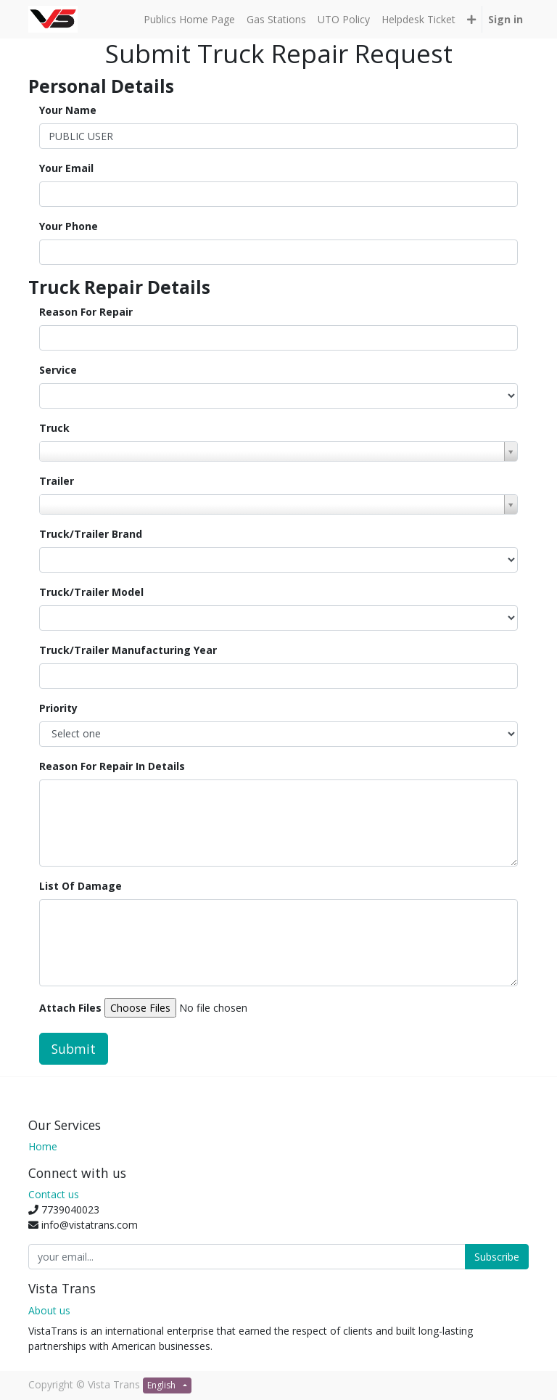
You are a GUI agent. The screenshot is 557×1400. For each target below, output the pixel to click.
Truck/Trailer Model (91, 592)
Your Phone (68, 226)
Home (42, 1146)
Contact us (53, 1194)
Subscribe (496, 1257)
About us (49, 1310)
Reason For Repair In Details (112, 766)
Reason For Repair (86, 312)
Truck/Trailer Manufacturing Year (128, 650)
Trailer (56, 481)
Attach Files (70, 1008)
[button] (471, 19)
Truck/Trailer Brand (90, 534)
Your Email (66, 168)
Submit (73, 1048)
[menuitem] (189, 19)
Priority (58, 708)
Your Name (67, 110)
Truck (54, 428)
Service (58, 370)
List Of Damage (80, 886)
